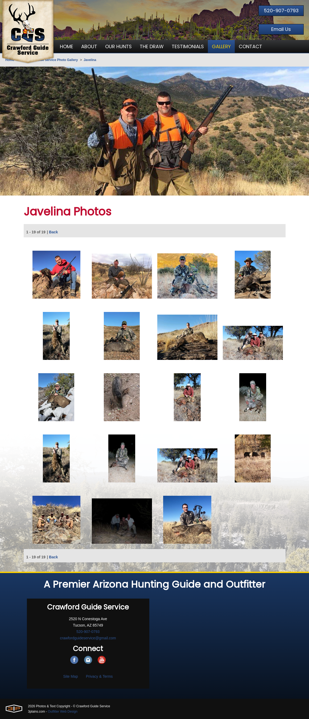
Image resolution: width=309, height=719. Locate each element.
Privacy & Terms (99, 676)
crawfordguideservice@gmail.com (88, 638)
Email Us (281, 29)
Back (53, 232)
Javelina (90, 60)
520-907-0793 (281, 10)
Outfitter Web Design (62, 711)
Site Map (70, 676)
